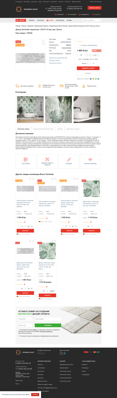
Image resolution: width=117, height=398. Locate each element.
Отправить (48, 325)
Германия (30, 26)
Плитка (24, 26)
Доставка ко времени (27, 86)
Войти (92, 1)
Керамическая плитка (66, 364)
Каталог (22, 20)
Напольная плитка (65, 371)
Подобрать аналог (54, 60)
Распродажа (60, 20)
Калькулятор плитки (55, 63)
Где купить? (54, 1)
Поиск (17, 384)
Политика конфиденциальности (47, 388)
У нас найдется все (88, 361)
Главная (18, 26)
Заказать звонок (94, 8)
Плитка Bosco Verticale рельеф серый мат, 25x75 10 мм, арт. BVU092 (25, 204)
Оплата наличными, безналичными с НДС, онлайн (71, 86)
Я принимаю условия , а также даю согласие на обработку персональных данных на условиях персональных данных (39, 331)
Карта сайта (19, 380)
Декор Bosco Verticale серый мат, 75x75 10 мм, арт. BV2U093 (91, 204)
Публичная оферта (43, 391)
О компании (19, 1)
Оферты (35, 330)
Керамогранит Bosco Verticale (59, 26)
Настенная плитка (65, 374)
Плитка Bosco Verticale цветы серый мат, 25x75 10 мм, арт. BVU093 (69, 204)
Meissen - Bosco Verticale (23, 234)
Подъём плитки (91, 86)
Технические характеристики (43, 129)
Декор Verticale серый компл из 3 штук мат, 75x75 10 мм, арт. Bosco (47, 266)
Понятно (35, 394)
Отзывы (60, 129)
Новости (61, 1)
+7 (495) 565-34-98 (53, 9)
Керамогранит (64, 368)
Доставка (34, 1)
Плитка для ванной (65, 378)
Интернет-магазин (44, 361)
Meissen (68, 45)
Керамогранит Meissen (41, 26)
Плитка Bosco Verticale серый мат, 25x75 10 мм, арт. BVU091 (47, 204)
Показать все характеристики (58, 57)
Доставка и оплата (72, 129)
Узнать (98, 50)
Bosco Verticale (66, 48)
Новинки (31, 20)
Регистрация (97, 1)
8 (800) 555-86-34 (74, 9)
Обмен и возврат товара (45, 384)
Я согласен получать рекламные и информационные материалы (39, 336)
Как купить (46, 1)
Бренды (69, 20)
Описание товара (23, 129)
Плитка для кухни (65, 381)
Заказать (88, 73)
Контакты (67, 1)
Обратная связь (76, 1)
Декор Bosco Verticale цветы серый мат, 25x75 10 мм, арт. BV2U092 (25, 266)
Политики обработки (46, 331)
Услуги (40, 1)
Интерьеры (40, 20)
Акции (51, 20)
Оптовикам (27, 1)
